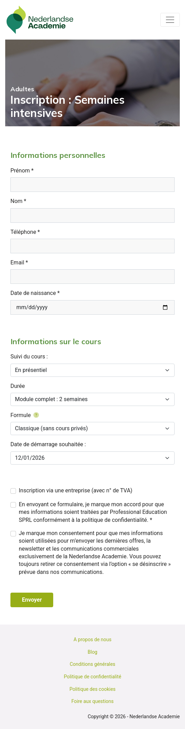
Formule (24, 415)
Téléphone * (25, 232)
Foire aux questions (92, 701)
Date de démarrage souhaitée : (48, 444)
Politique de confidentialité (92, 676)
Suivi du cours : (29, 356)
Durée (17, 386)
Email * (19, 262)
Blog (92, 652)
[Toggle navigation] (170, 20)
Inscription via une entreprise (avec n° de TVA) (75, 490)
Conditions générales (92, 664)
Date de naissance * (35, 293)
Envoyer (32, 599)
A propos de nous (92, 639)
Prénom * (22, 170)
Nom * (18, 201)
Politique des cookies (93, 689)
